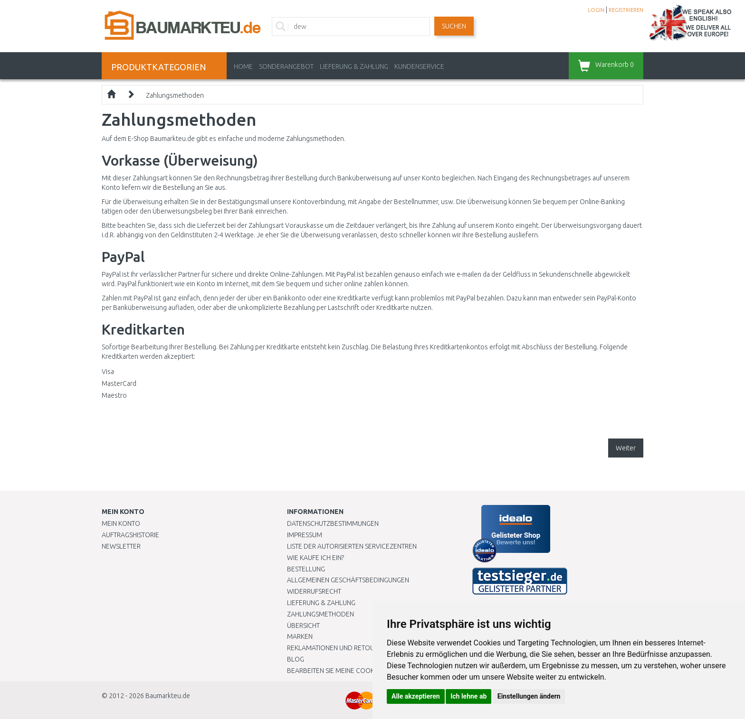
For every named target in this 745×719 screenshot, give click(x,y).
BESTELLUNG (306, 569)
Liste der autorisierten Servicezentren (352, 546)
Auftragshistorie (130, 535)
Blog (295, 659)
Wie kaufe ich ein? (315, 557)
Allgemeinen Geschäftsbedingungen (348, 580)
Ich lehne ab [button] (468, 696)
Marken (300, 636)
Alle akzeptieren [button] (416, 696)
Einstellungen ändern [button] (529, 696)
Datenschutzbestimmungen (333, 523)
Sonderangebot (286, 66)
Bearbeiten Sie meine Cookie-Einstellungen (358, 670)
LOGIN (596, 10)
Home (243, 66)
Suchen (454, 26)
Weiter (626, 448)
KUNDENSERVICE (419, 66)
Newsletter (121, 546)
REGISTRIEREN (626, 10)
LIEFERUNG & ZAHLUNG (354, 66)
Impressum (304, 535)
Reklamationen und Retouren (336, 648)
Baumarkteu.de (167, 696)
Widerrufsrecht (314, 591)
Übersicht (303, 625)
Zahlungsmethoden (175, 95)
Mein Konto (121, 523)
